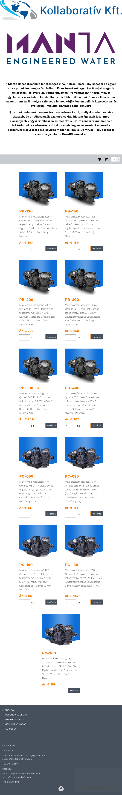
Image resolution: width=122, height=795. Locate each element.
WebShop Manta (14, 719)
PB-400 (72, 388)
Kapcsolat (11, 729)
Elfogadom (95, 787)
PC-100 (26, 565)
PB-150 (71, 211)
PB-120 (26, 211)
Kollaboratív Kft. (61, 10)
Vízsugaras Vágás (15, 724)
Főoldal (10, 710)
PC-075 (72, 476)
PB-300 (72, 299)
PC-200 (49, 653)
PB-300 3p (29, 388)
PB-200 (26, 299)
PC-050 (26, 476)
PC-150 (71, 565)
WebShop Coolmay (16, 714)
